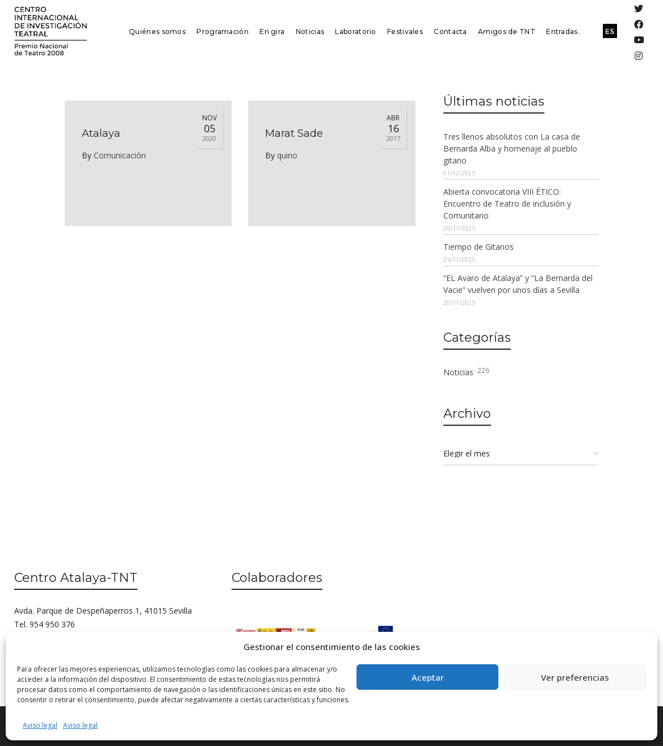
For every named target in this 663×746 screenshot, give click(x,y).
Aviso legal (40, 725)
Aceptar (428, 677)
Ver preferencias (575, 677)
